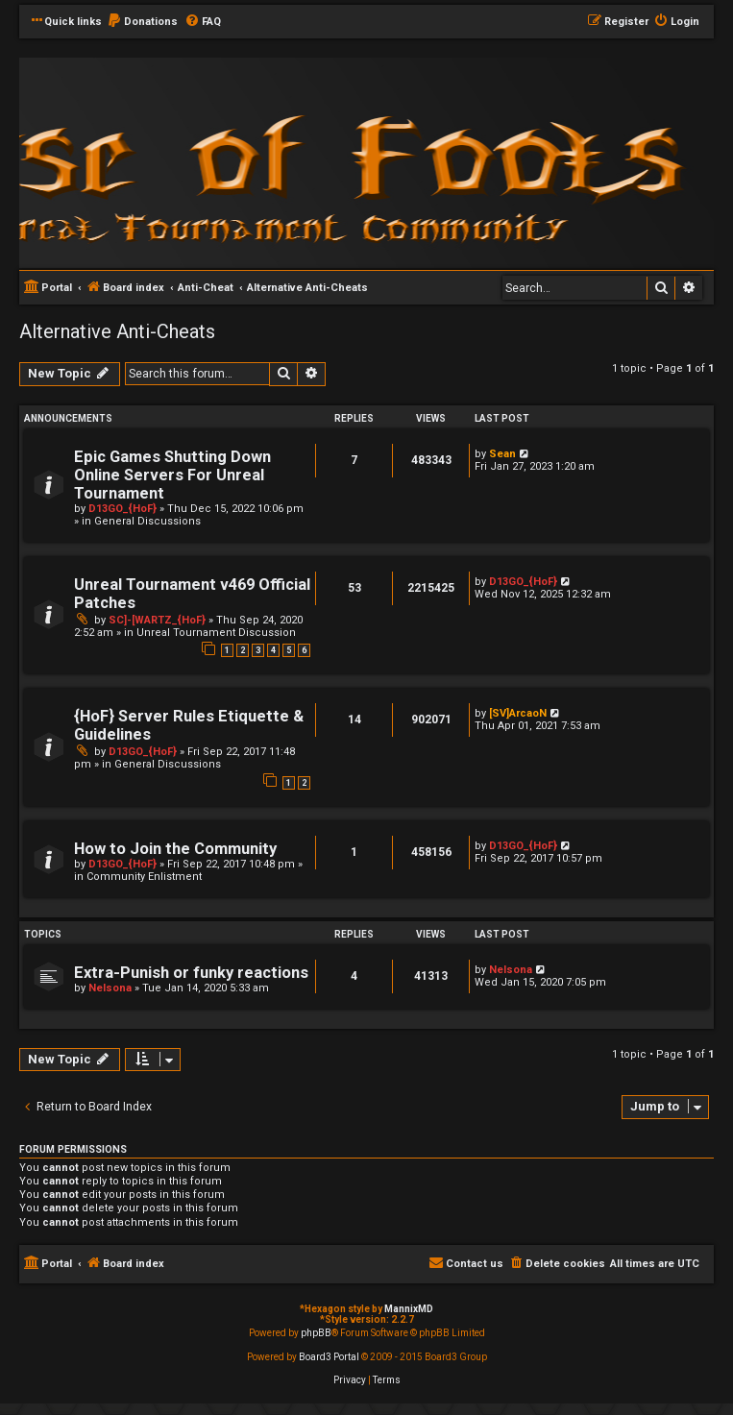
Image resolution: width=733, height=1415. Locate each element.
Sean (502, 454)
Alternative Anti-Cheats (117, 331)
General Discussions (147, 521)
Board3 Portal (329, 1357)
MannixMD (408, 1309)
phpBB (316, 1333)
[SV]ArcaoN (518, 713)
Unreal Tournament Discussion (216, 632)
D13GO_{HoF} (122, 508)
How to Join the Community (175, 849)
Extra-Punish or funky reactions (191, 973)
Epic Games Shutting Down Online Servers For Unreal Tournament (172, 475)
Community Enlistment (144, 876)
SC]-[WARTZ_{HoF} (157, 620)
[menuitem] (142, 22)
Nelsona (110, 988)
